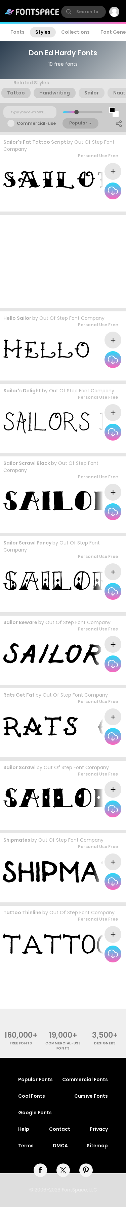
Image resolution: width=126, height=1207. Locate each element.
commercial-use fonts (63, 1046)
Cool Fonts (31, 1096)
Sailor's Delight (22, 390)
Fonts (17, 32)
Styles (42, 32)
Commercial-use (36, 123)
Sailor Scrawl (19, 767)
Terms (26, 1145)
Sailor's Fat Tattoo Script (34, 142)
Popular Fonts (35, 1079)
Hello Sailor (17, 318)
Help (23, 1129)
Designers (105, 1043)
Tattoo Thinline (22, 912)
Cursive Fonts (91, 1096)
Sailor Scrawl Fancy (27, 542)
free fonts (21, 1043)
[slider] (76, 112)
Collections (75, 32)
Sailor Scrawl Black (26, 463)
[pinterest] (86, 1170)
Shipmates (16, 840)
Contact (59, 1129)
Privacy (99, 1129)
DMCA (60, 1145)
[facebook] (40, 1170)
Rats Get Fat (19, 695)
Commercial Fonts (85, 1079)
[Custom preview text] (29, 112)
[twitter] (63, 1170)
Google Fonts (35, 1112)
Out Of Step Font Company (71, 318)
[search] (83, 12)
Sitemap (97, 1145)
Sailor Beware (20, 622)
